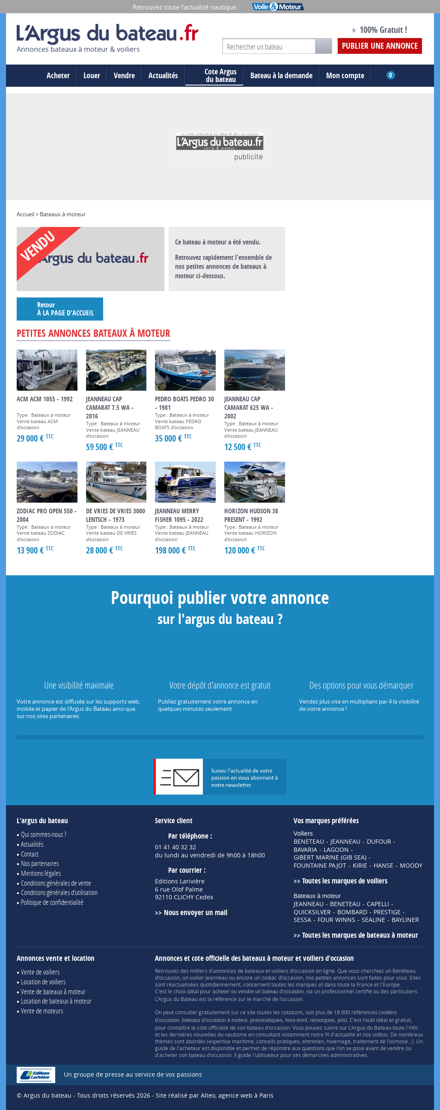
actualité (345, 1034)
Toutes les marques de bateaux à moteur (360, 935)
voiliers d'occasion (293, 970)
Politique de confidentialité (52, 902)
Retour (60, 309)
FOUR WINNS (336, 920)
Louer (91, 75)
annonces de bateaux (238, 970)
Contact (30, 854)
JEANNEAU (345, 841)
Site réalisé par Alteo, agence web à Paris (215, 1095)
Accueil (25, 214)
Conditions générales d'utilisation (59, 892)
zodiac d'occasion (282, 977)
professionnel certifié (346, 991)
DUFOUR (379, 841)
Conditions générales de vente (56, 883)
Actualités (163, 75)
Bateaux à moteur (63, 214)
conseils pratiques (278, 1041)
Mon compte (345, 75)
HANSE (383, 865)
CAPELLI (378, 904)
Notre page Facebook (328, 31)
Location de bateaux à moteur (56, 1001)
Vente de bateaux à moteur (53, 991)
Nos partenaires (40, 863)
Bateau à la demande (281, 75)
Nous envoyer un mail (195, 912)
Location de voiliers (43, 981)
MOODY (411, 865)
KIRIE (360, 865)
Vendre (124, 75)
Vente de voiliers (40, 972)
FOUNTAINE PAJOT (320, 865)
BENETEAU (309, 841)
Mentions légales (41, 873)
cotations (292, 1012)
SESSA (302, 920)
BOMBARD (352, 912)
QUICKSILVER (312, 912)
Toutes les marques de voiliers (344, 881)
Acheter (58, 75)
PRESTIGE (387, 912)
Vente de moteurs (42, 1011)
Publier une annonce (380, 45)
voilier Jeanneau (209, 977)
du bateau (214, 76)
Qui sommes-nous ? (43, 834)
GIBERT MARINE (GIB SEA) (330, 857)
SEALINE (373, 920)
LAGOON (336, 850)
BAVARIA (305, 850)
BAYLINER (405, 920)
